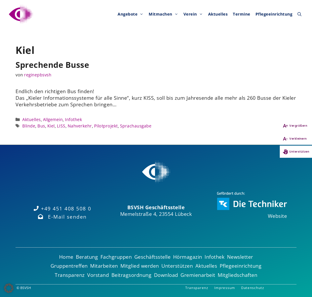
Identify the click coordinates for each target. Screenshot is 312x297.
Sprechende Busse (52, 64)
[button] (299, 14)
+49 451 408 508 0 (66, 208)
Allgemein (53, 119)
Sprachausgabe (136, 126)
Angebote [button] (132, 14)
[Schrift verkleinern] (296, 139)
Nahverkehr (80, 126)
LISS (61, 126)
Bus (41, 126)
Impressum (224, 287)
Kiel (51, 126)
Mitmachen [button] (165, 14)
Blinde (28, 126)
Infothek (73, 119)
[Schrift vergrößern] (296, 126)
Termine (241, 14)
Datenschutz (252, 287)
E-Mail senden (67, 216)
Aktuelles (218, 14)
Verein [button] (194, 14)
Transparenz (196, 287)
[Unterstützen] (296, 152)
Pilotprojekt (106, 126)
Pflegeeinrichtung (273, 14)
